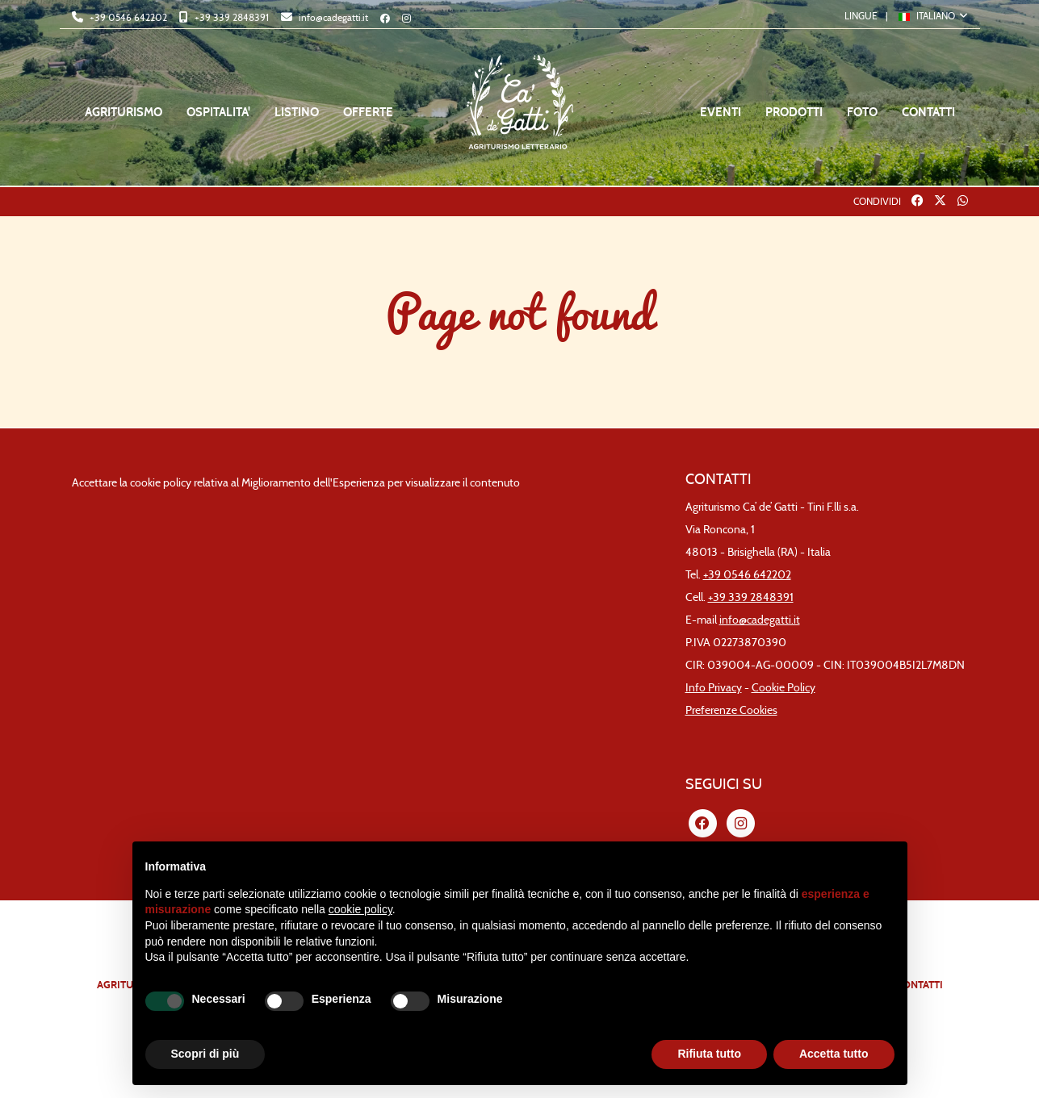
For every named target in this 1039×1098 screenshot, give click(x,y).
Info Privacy (713, 688)
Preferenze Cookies (731, 710)
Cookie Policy (783, 688)
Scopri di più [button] (205, 1053)
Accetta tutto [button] (834, 1053)
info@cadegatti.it (332, 17)
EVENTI (720, 112)
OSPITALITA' (218, 112)
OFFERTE (368, 112)
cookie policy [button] (360, 909)
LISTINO (296, 112)
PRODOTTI (794, 112)
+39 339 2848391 (230, 17)
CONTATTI (928, 112)
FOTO (862, 112)
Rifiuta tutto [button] (709, 1053)
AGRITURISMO (123, 112)
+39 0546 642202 (127, 17)
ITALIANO (928, 16)
